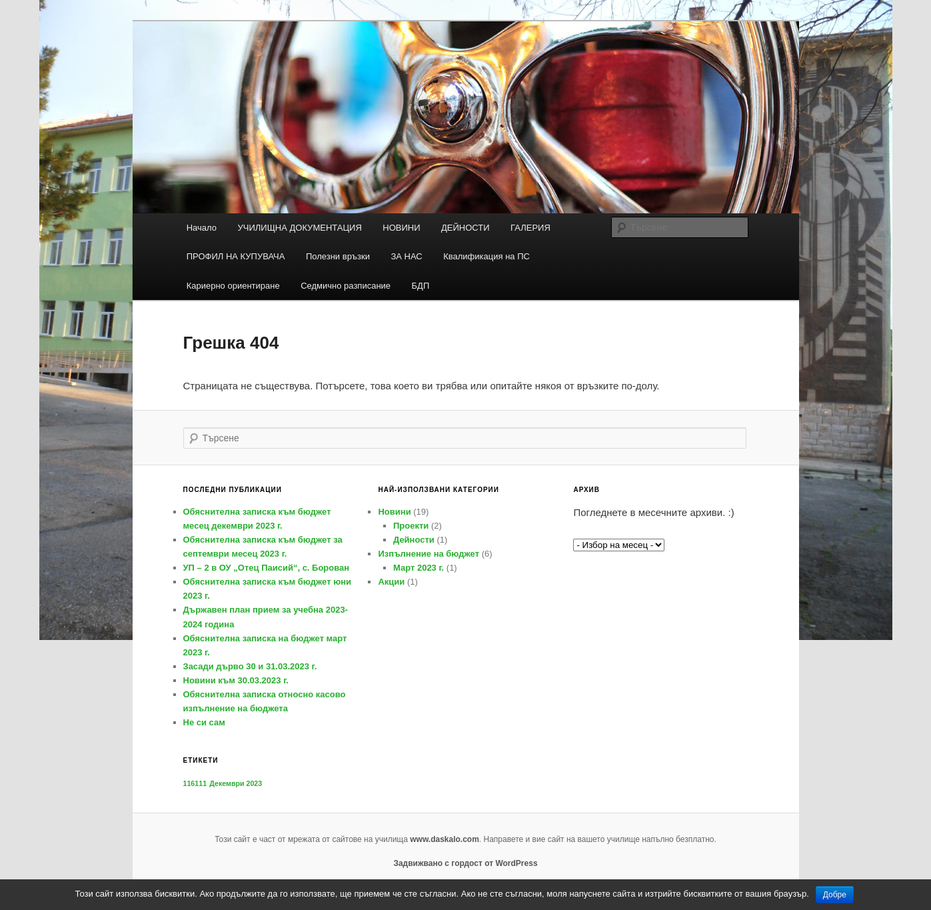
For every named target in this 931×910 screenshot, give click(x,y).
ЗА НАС (406, 256)
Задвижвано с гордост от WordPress (465, 863)
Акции (391, 582)
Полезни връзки (338, 256)
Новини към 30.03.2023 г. (236, 680)
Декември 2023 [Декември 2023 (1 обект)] (235, 783)
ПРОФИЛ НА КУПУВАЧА (236, 256)
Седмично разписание (346, 286)
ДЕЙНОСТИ (465, 228)
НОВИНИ (401, 228)
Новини (394, 512)
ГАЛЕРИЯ (530, 228)
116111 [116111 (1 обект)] (195, 783)
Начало (202, 228)
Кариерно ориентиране (233, 286)
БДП (421, 286)
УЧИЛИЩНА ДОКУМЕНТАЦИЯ (299, 228)
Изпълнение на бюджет (428, 554)
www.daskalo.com (444, 839)
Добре (834, 894)
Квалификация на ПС (486, 256)
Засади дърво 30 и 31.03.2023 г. (250, 666)
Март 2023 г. (418, 568)
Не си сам (204, 722)
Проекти (411, 526)
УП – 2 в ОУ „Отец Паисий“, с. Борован (266, 568)
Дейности (414, 540)
